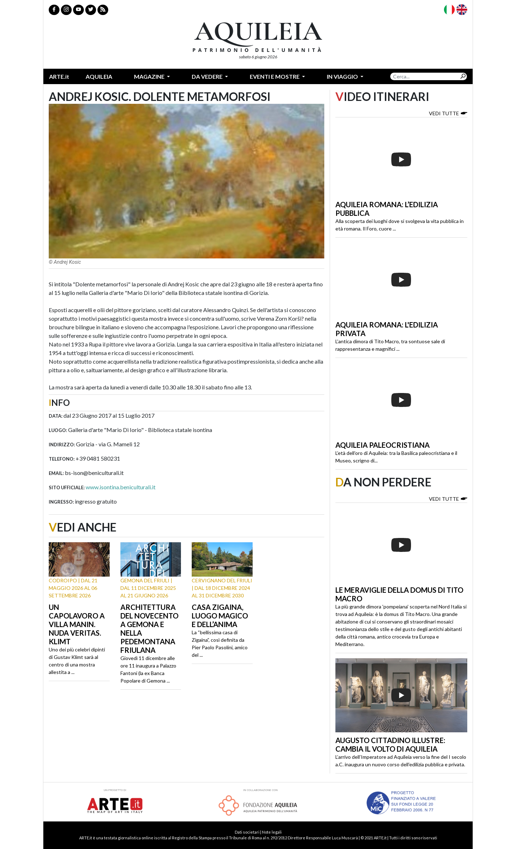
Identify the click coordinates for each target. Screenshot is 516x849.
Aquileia (99, 76)
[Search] (424, 76)
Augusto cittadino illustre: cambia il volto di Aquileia (390, 744)
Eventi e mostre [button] (275, 76)
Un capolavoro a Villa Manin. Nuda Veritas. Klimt (77, 624)
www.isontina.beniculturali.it (121, 487)
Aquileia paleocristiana (382, 445)
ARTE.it (59, 76)
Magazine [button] (150, 76)
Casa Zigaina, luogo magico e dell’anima (220, 616)
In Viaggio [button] (343, 76)
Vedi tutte (448, 113)
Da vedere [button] (208, 76)
